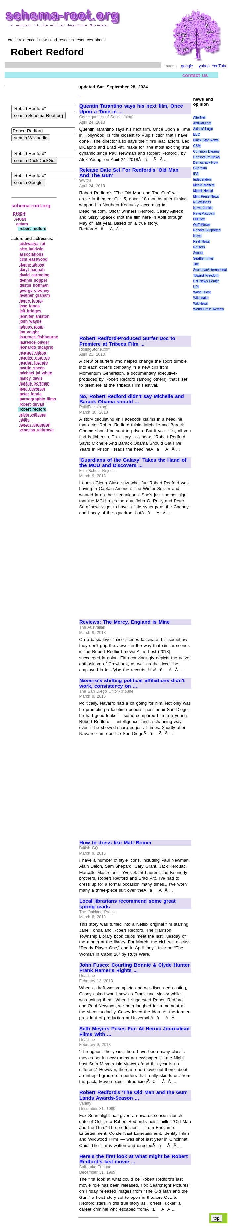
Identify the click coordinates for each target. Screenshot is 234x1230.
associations (32, 254)
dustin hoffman (34, 285)
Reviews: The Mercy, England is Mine (124, 622)
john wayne (31, 321)
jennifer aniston (35, 316)
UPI (196, 287)
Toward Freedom (205, 275)
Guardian (200, 168)
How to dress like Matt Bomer (115, 842)
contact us (195, 75)
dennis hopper (33, 280)
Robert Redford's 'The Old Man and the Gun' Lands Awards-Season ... (133, 1095)
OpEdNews (201, 225)
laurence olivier (34, 342)
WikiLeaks (200, 298)
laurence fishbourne (39, 337)
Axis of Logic (203, 129)
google (187, 66)
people (19, 213)
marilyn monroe (35, 358)
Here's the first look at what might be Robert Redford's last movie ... (133, 1159)
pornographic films (38, 399)
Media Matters (203, 185)
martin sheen (32, 368)
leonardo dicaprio (36, 347)
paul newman (32, 388)
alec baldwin (32, 249)
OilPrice (199, 219)
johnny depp (32, 326)
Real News (201, 241)
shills (25, 420)
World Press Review (208, 309)
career (20, 218)
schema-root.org (30, 205)
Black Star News (205, 140)
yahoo (204, 66)
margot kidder (33, 352)
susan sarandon (35, 424)
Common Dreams (206, 151)
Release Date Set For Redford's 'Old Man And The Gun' (128, 172)
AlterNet (199, 117)
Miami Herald (203, 191)
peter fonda (31, 394)
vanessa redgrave (37, 430)
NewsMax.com (204, 213)
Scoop (197, 253)
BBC (196, 134)
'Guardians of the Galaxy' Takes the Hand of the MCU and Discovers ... (132, 462)
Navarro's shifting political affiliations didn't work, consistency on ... (132, 683)
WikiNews (200, 303)
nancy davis (31, 378)
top (216, 1218)
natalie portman (35, 383)
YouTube (219, 66)
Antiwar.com (202, 123)
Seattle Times (203, 258)
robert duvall (32, 404)
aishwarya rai (32, 243)
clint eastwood (34, 259)
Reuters (199, 247)
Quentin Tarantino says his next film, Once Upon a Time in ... (131, 108)
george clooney (34, 290)
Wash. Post (201, 292)
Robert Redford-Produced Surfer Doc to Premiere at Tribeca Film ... (127, 341)
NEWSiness (202, 202)
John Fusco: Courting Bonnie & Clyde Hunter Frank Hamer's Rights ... (134, 967)
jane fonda (30, 306)
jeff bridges (30, 311)
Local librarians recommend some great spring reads (127, 903)
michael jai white (36, 373)
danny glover (32, 264)
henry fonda (31, 300)
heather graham (35, 295)
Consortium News (206, 157)
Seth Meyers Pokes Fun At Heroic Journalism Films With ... (134, 1031)
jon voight (29, 332)
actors (22, 224)
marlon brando (34, 362)
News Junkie (202, 208)
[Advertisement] (135, 280)
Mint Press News (206, 196)
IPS (195, 174)
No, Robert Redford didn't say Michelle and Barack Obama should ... (131, 399)
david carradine (34, 275)
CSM (196, 146)
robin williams (33, 414)
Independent (202, 179)
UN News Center (206, 281)
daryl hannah (32, 269)
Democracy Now (205, 162)
